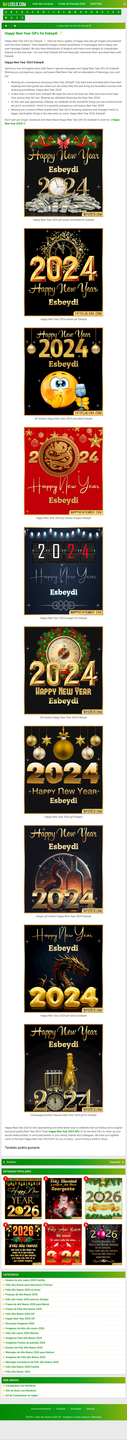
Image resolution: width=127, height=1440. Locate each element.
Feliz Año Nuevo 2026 (18, 1370)
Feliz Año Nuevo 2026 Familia (22, 1365)
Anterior (11, 1160)
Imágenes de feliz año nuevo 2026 (25, 1327)
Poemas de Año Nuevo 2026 (22, 1293)
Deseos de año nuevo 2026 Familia (25, 1279)
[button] (6, 12)
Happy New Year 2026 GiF (20, 1317)
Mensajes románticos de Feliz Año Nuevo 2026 (32, 1361)
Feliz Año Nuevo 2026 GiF (20, 1312)
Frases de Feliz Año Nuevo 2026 (24, 1307)
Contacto (60, 1407)
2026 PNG (96, 3)
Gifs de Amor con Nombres (21, 1389)
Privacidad (75, 1407)
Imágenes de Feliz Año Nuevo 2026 (25, 1356)
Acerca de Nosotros (41, 1407)
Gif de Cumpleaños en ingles (22, 1394)
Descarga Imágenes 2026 (20, 1322)
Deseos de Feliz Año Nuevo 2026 (24, 1346)
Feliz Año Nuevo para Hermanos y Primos (29, 1283)
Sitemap (90, 1407)
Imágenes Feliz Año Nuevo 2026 (24, 1336)
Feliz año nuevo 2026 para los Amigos (27, 1298)
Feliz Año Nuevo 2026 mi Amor (23, 1288)
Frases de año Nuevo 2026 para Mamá (27, 1303)
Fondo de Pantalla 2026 (71, 3)
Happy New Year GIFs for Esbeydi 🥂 (31, 32)
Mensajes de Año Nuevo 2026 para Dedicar (30, 1351)
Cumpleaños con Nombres (21, 1384)
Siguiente (115, 1160)
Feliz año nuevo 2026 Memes (22, 1332)
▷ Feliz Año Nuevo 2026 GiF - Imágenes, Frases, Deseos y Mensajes (67, 1416)
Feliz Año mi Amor (43, 3)
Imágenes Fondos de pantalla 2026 (25, 1341)
